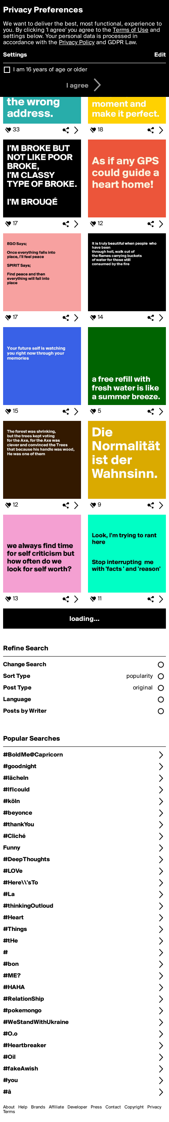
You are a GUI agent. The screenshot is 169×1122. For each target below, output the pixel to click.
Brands (38, 1107)
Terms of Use (130, 30)
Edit (160, 55)
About (9, 1107)
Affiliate (56, 1107)
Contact (113, 1107)
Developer (77, 1107)
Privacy (154, 1107)
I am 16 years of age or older (50, 70)
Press (96, 1107)
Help (23, 1107)
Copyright (134, 1107)
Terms (9, 1112)
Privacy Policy (77, 43)
